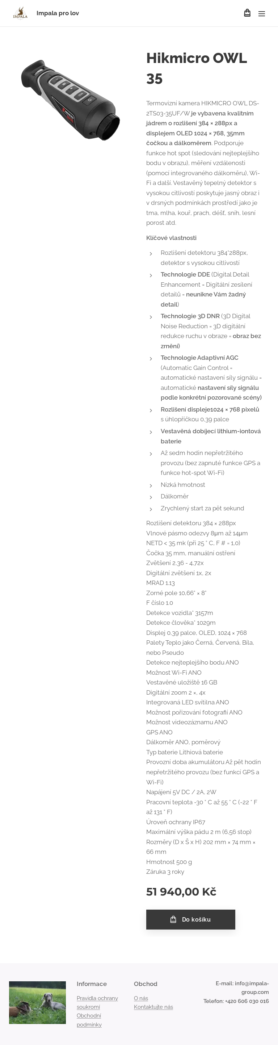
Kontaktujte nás (153, 1007)
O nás (141, 998)
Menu (261, 13)
